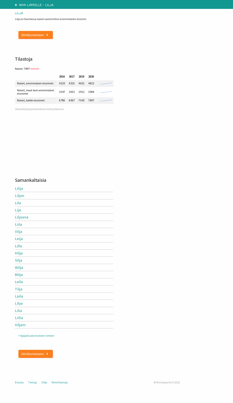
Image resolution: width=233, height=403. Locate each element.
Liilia (19, 317)
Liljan (19, 195)
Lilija (19, 188)
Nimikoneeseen (34, 35)
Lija (18, 209)
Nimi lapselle (28, 5)
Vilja (18, 231)
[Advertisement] (64, 142)
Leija (19, 238)
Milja (19, 274)
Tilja (18, 289)
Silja (18, 260)
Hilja (19, 253)
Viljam (20, 324)
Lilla (18, 245)
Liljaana (21, 217)
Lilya (19, 303)
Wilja (19, 267)
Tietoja (32, 382)
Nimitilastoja (60, 382)
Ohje (44, 382)
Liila (18, 224)
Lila (18, 202)
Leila (19, 281)
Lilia (18, 310)
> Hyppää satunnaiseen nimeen (36, 335)
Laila (19, 296)
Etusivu (19, 382)
